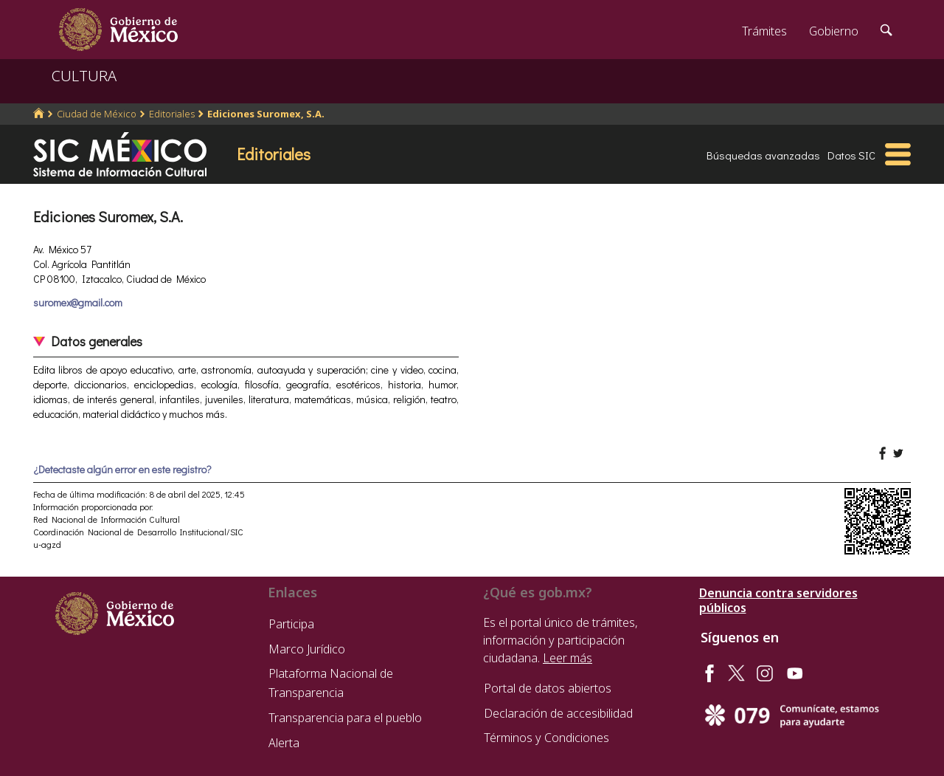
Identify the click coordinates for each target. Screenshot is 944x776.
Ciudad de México (96, 113)
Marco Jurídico (306, 649)
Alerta (283, 743)
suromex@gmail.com (77, 302)
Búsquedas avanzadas (763, 155)
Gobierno (833, 31)
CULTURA (84, 76)
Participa (291, 624)
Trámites (764, 31)
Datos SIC (851, 155)
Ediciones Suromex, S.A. (265, 113)
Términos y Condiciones (546, 737)
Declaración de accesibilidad (558, 713)
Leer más (567, 658)
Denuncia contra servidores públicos (778, 600)
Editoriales (172, 113)
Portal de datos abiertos (547, 688)
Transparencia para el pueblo (345, 718)
